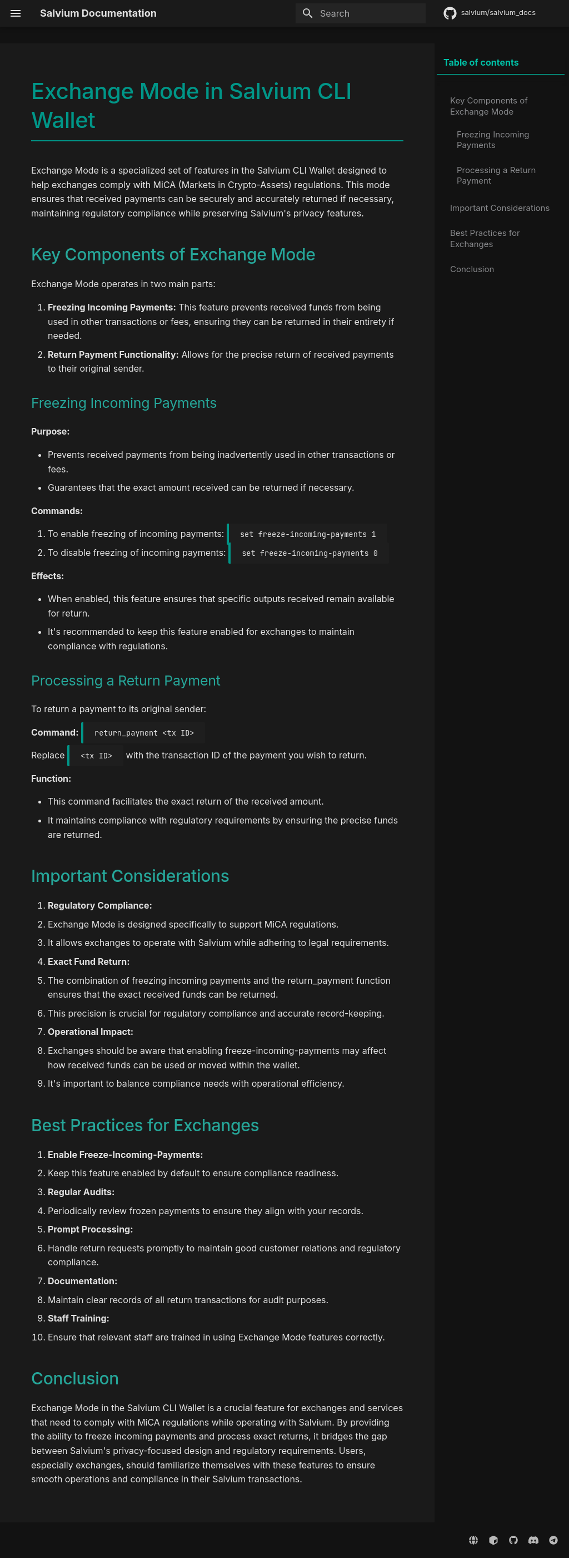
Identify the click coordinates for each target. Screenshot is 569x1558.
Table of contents (481, 62)
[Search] (361, 13)
